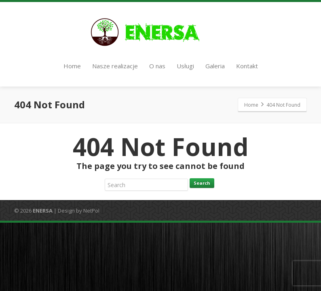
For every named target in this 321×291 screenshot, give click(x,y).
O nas (157, 66)
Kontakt (247, 66)
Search (202, 183)
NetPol (91, 210)
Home (72, 66)
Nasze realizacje (115, 66)
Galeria (215, 66)
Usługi (185, 66)
